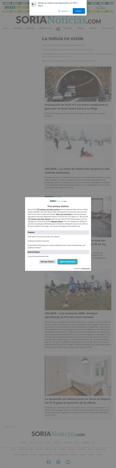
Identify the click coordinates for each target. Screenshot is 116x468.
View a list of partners (64, 214)
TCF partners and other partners (48, 209)
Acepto (79, 11)
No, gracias (63, 11)
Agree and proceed (67, 262)
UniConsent (86, 269)
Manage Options (57, 221)
